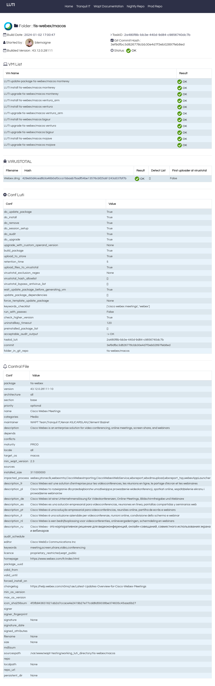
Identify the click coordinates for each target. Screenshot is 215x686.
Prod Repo (155, 6)
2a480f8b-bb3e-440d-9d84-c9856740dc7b (157, 34)
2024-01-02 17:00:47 (39, 34)
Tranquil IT (83, 6)
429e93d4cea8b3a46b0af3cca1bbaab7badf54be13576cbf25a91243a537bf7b (74, 178)
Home (69, 6)
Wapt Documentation (108, 6)
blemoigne (42, 42)
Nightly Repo (135, 6)
